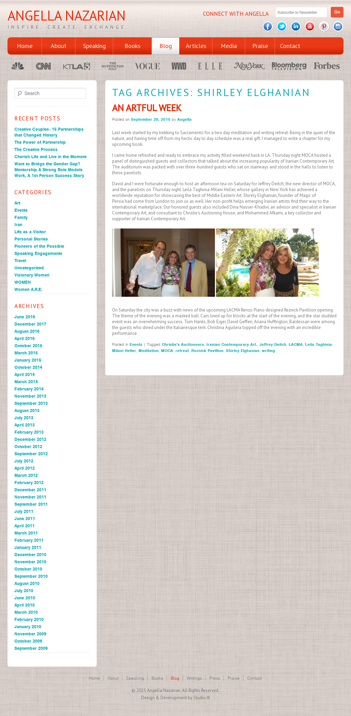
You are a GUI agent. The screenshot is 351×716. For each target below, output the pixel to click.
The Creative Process (36, 149)
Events (21, 210)
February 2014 (29, 389)
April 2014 (24, 374)
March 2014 (26, 382)
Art (17, 203)
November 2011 (30, 497)
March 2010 (26, 612)
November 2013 (30, 396)
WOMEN (22, 282)
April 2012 (24, 468)
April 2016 (24, 338)
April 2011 (24, 526)
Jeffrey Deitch (272, 344)
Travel (20, 260)
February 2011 (29, 540)
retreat (182, 350)
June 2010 (24, 598)
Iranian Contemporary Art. (231, 344)
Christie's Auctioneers (183, 344)
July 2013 (23, 418)
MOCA (167, 350)
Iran (18, 224)
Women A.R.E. (28, 289)
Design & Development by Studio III (175, 698)
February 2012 (29, 482)
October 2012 (28, 446)
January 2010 (27, 627)
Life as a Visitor (30, 232)
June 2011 (24, 518)
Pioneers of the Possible (39, 246)
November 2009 (30, 634)
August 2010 (26, 583)
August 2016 (26, 331)
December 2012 (30, 439)
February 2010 (29, 619)
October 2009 (28, 641)
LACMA (296, 344)
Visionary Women (31, 275)
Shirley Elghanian (242, 350)
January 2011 (27, 547)
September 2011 (31, 504)
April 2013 (24, 425)
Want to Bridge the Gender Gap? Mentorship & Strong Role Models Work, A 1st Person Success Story (49, 169)
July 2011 (23, 511)
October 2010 (28, 569)
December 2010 (30, 554)
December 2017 (30, 324)
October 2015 (28, 346)
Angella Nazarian (67, 15)
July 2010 (23, 591)
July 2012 (23, 461)
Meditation (148, 350)
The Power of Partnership (40, 142)
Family (20, 217)
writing (268, 350)
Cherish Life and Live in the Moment (50, 157)
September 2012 (31, 454)
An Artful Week (146, 108)
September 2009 (31, 648)
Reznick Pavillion (207, 350)
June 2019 (24, 317)
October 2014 (28, 367)
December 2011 (30, 490)
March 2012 (26, 475)
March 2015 (26, 353)
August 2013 (26, 410)
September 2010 (31, 576)
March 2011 (26, 533)
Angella (184, 119)
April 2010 (24, 605)
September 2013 (31, 403)
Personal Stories (31, 239)
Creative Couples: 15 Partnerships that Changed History (49, 132)
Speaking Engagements (38, 253)
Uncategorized (29, 268)
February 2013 (29, 432)
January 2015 (27, 360)
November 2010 (30, 562)
